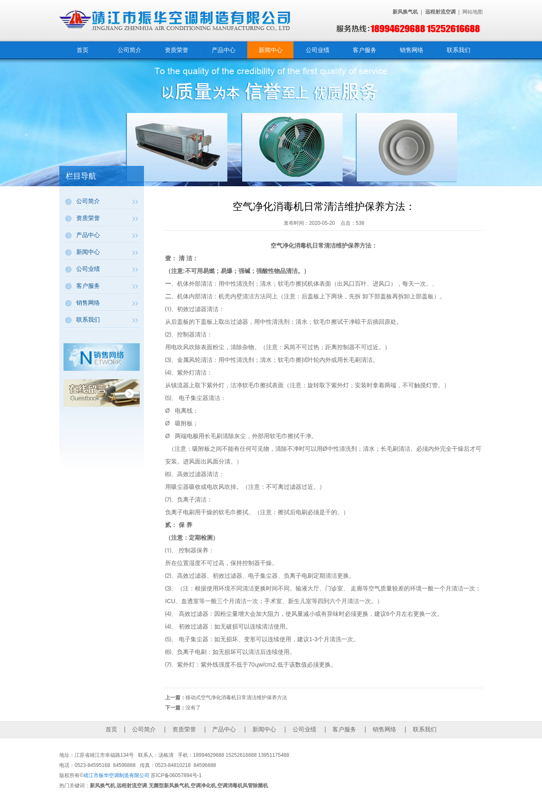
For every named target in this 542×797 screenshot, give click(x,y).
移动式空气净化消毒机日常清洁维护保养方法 (236, 697)
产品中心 (223, 50)
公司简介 (129, 50)
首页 (82, 50)
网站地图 (472, 12)
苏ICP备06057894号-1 (176, 775)
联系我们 (458, 50)
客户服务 (364, 50)
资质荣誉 (176, 50)
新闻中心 (270, 50)
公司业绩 (317, 50)
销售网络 (411, 50)
